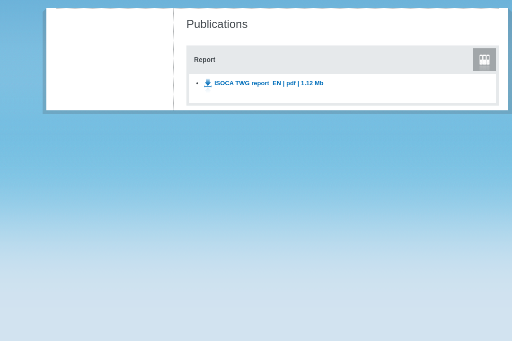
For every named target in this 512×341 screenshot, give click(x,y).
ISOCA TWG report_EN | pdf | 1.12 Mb (269, 83)
